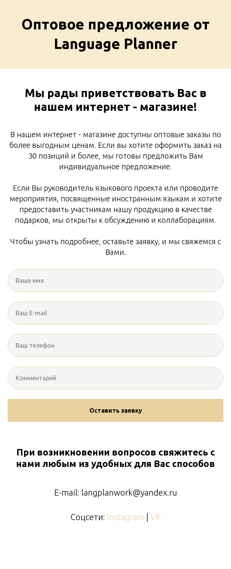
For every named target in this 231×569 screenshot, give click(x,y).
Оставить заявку (115, 410)
